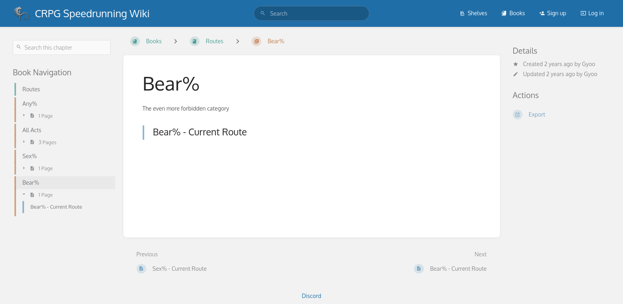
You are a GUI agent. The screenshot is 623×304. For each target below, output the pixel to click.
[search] (311, 13)
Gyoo (588, 63)
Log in (592, 13)
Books (513, 13)
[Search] (263, 13)
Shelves (473, 13)
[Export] (561, 114)
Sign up (552, 13)
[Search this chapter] (62, 47)
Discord (311, 295)
